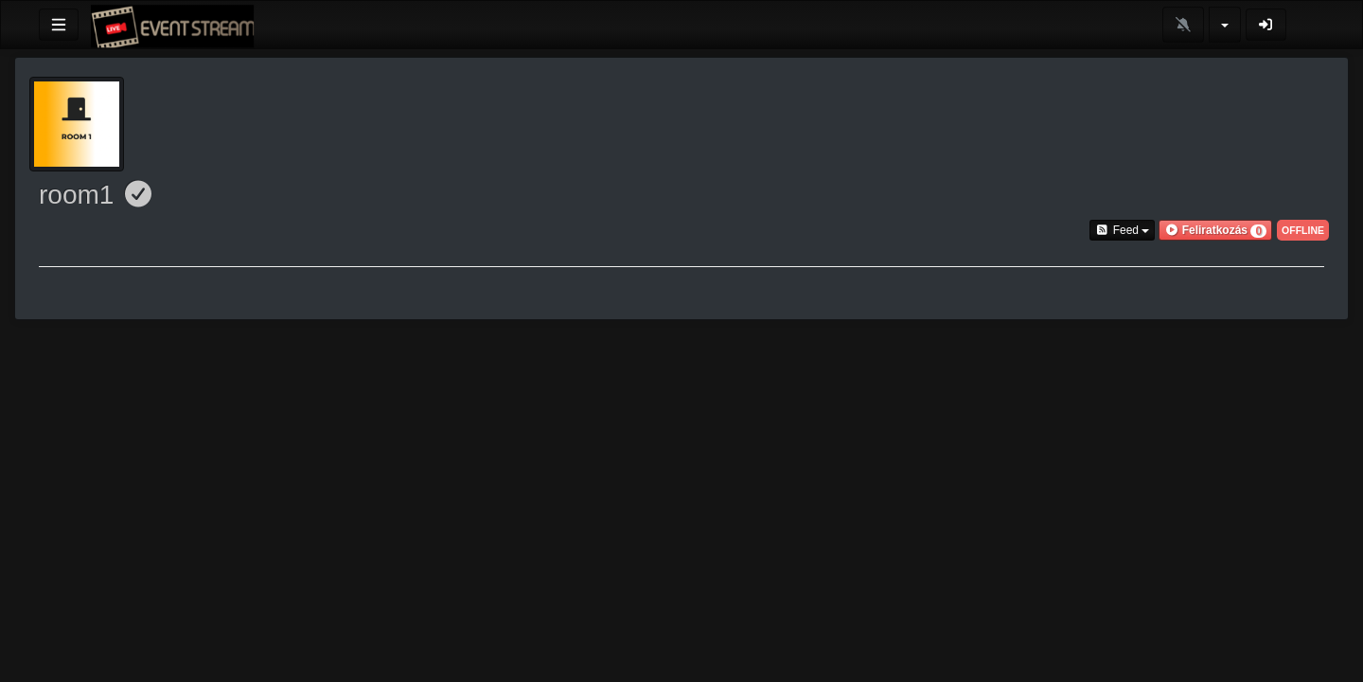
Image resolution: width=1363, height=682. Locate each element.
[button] (1215, 230)
